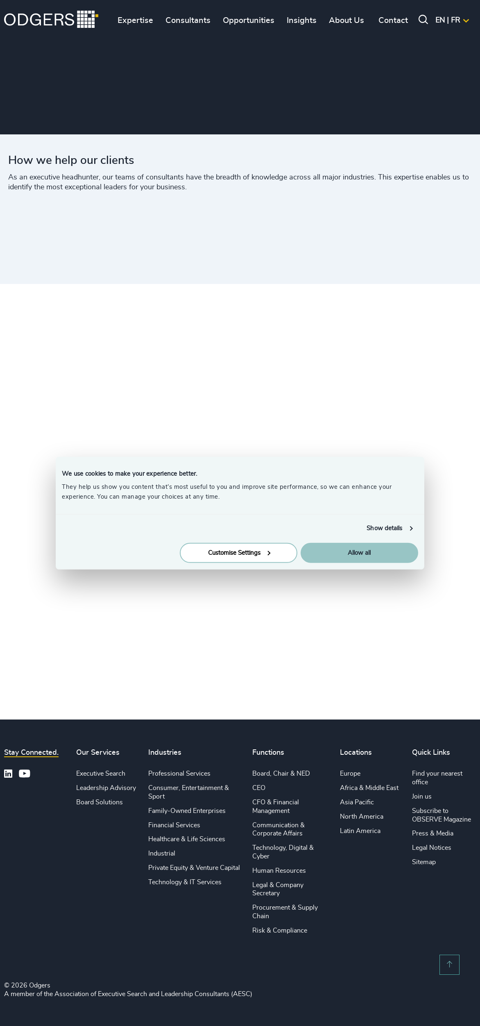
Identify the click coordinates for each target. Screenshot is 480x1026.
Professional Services (179, 773)
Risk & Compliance (279, 930)
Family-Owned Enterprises (187, 811)
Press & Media (432, 833)
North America (361, 816)
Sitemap (424, 862)
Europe (350, 773)
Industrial (161, 853)
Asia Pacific (357, 802)
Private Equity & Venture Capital (194, 868)
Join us (422, 796)
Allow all (359, 552)
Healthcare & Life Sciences (186, 839)
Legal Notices (431, 847)
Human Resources (279, 870)
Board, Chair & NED (281, 773)
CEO (258, 788)
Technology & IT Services (185, 882)
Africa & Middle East (369, 788)
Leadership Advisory (106, 788)
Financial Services (174, 825)
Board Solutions (99, 802)
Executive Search (100, 773)
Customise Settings (239, 552)
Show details (384, 528)
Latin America (360, 831)
